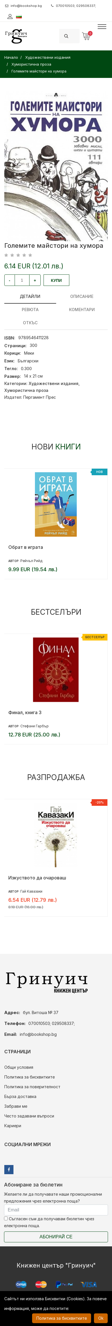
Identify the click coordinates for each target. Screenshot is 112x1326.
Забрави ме (15, 1106)
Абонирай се (56, 1236)
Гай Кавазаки (31, 891)
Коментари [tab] (82, 309)
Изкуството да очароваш (37, 878)
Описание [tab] (81, 296)
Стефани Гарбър (34, 726)
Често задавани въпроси (29, 1115)
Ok (100, 1318)
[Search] (76, 36)
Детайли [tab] (30, 296)
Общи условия (18, 1067)
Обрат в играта (25, 547)
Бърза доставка (20, 1096)
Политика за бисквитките (29, 1076)
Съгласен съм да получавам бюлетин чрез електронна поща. (49, 1222)
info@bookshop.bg (23, 6)
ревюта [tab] (30, 309)
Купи (56, 280)
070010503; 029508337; (73, 6)
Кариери (12, 1125)
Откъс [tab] (30, 322)
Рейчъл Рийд (31, 561)
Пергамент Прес (39, 397)
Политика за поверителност (32, 1086)
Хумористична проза (26, 390)
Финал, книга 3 (25, 712)
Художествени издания (53, 383)
